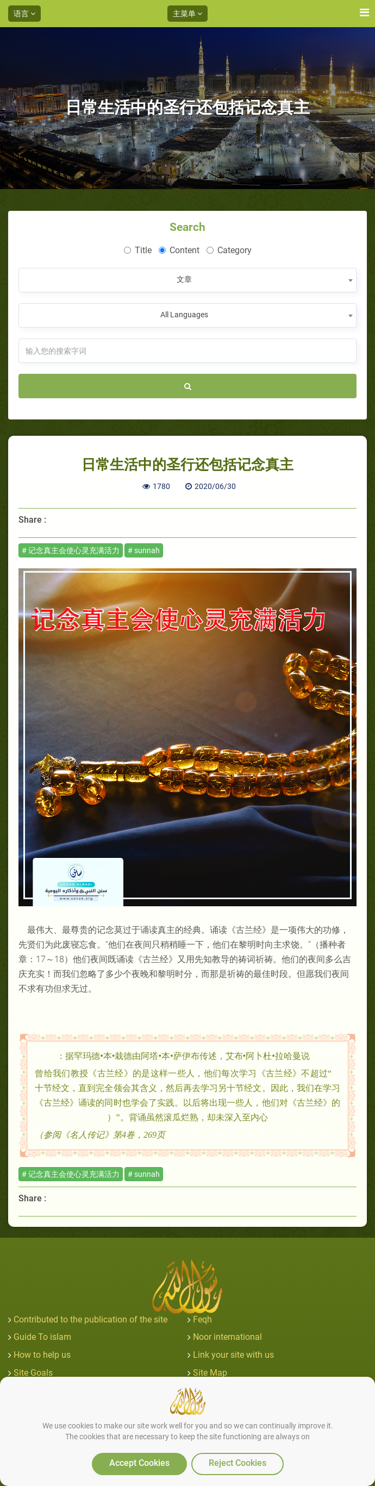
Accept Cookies (139, 1463)
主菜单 (187, 13)
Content (179, 250)
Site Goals (33, 1373)
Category (229, 250)
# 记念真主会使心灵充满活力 (71, 550)
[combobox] (187, 280)
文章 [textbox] (184, 279)
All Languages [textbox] (184, 314)
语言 (24, 13)
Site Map (210, 1373)
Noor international (227, 1337)
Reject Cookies (237, 1463)
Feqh (202, 1319)
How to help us (42, 1355)
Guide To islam (42, 1337)
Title (138, 250)
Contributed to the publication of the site (90, 1319)
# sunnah (144, 550)
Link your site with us (233, 1355)
